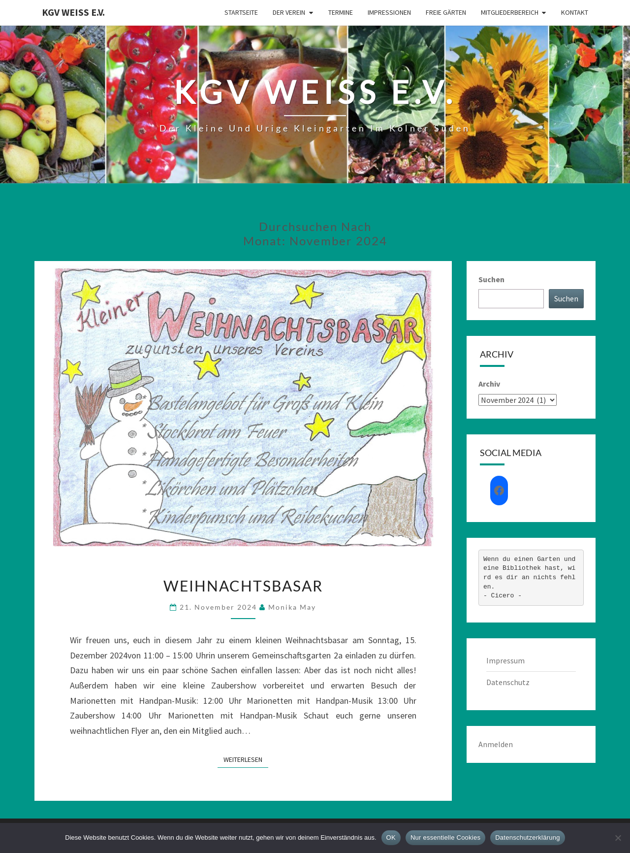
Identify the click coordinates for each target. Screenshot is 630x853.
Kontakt (574, 12)
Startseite (241, 12)
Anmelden (495, 744)
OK (391, 837)
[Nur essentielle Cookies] (618, 838)
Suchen (491, 279)
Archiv (489, 384)
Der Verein (289, 12)
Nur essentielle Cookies (445, 837)
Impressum (505, 660)
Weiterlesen (245, 759)
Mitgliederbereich (509, 12)
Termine (340, 12)
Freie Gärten (446, 12)
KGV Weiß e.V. (73, 12)
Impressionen (389, 12)
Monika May (292, 607)
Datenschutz (508, 682)
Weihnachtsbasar (243, 585)
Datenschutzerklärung (527, 837)
